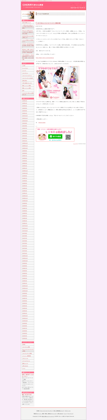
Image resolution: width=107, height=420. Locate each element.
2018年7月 (24, 208)
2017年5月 (24, 243)
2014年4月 (24, 335)
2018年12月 (25, 195)
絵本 (23, 90)
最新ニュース (25, 363)
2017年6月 (24, 240)
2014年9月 (24, 323)
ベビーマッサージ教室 (27, 353)
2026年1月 (24, 100)
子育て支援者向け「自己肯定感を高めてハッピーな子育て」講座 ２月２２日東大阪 (28, 57)
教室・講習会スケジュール (50, 413)
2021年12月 (25, 115)
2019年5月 (24, 183)
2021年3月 (24, 135)
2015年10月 (25, 290)
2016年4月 (24, 275)
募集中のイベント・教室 (39, 413)
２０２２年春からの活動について (28, 41)
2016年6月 (24, 270)
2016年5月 (24, 273)
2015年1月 (24, 313)
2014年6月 (24, 330)
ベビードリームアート (27, 75)
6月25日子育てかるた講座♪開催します (27, 37)
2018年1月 (24, 223)
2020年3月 (24, 163)
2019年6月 (24, 180)
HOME (23, 344)
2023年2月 (24, 105)
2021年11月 (25, 118)
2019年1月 (24, 193)
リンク (23, 368)
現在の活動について (26, 22)
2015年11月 (25, 288)
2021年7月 (24, 128)
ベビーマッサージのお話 (27, 78)
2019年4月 (24, 185)
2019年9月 (24, 175)
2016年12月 (25, 255)
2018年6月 (24, 210)
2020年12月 (25, 143)
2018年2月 (24, 220)
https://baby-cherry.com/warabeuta (45, 57)
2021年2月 (24, 138)
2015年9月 (24, 293)
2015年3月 (24, 308)
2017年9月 (24, 233)
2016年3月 (24, 278)
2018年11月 (25, 198)
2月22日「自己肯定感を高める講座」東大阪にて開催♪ (28, 45)
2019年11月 (25, 170)
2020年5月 (24, 160)
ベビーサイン (25, 73)
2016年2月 (24, 280)
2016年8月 (24, 265)
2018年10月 (25, 200)
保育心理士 (24, 80)
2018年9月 (24, 203)
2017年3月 (24, 248)
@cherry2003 (41, 122)
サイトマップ (70, 413)
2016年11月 (25, 258)
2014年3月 (24, 338)
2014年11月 (25, 318)
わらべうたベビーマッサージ (46, 410)
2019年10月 (25, 173)
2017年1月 (24, 253)
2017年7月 (24, 238)
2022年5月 (24, 108)
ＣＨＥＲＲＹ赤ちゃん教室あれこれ (28, 94)
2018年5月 (24, 213)
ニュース (75, 143)
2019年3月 (24, 188)
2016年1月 (24, 283)
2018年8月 (24, 205)
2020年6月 (24, 158)
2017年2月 (24, 250)
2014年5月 (24, 333)
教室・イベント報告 (26, 85)
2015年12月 (25, 285)
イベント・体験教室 (26, 355)
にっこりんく (25, 68)
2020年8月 (24, 153)
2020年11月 (25, 145)
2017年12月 (25, 225)
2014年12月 (25, 315)
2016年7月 (24, 268)
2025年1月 (24, 103)
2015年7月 (24, 298)
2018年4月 (24, 215)
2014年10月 (25, 320)
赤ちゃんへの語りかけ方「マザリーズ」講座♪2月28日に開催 (27, 32)
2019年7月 (24, 178)
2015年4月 (24, 305)
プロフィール (25, 358)
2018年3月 (24, 218)
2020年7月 (24, 155)
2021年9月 (24, 123)
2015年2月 (24, 310)
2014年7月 (24, 328)
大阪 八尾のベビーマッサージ (48, 416)
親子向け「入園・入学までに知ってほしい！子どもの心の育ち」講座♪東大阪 (28, 51)
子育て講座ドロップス (27, 83)
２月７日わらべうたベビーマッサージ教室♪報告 (49, 23)
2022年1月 (24, 113)
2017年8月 (24, 235)
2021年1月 (24, 140)
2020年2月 (24, 165)
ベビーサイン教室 (26, 346)
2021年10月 (25, 120)
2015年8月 (24, 295)
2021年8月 (24, 125)
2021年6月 (24, 130)
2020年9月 (24, 150)
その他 (23, 65)
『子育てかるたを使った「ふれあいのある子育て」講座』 (28, 27)
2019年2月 (24, 190)
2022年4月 (24, 110)
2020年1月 (24, 168)
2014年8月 (24, 325)
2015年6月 (24, 300)
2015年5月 (24, 303)
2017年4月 (24, 245)
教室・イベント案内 (26, 88)
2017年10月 (25, 230)
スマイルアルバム (26, 360)
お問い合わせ (25, 365)
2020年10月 (25, 148)
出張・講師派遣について (59, 410)
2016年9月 (24, 263)
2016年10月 (25, 260)
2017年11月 (25, 228)
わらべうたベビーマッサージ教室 (28, 350)
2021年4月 (24, 133)
